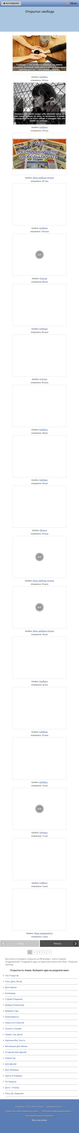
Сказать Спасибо (13, 1028)
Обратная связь (54, 1106)
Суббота (43, 883)
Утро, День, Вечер (13, 981)
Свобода (43, 77)
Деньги (43, 530)
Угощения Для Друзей (15, 1052)
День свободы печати (43, 178)
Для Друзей (10, 1064)
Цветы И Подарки (13, 1076)
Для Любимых (12, 1070)
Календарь (10, 993)
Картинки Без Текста (15, 1040)
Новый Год (10, 1058)
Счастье (43, 278)
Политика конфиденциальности (56, 1111)
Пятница (43, 832)
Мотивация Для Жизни (16, 1046)
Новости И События (14, 1023)
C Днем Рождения (13, 999)
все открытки (11, 3)
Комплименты (12, 1017)
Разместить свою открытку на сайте (22, 1111)
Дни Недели (11, 987)
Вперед (57, 943)
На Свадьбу (10, 1081)
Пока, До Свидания (14, 1093)
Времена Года (11, 1011)
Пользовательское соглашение (39, 1115)
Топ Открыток (12, 975)
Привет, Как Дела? (14, 1034)
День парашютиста (43, 933)
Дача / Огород (12, 1087)
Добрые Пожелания (14, 1005)
